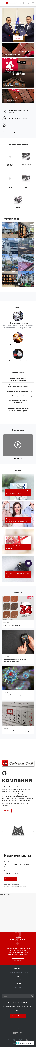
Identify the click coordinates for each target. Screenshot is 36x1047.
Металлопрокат (26, 164)
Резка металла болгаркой (18, 361)
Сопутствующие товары (10, 186)
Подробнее (6, 810)
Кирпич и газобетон (10, 164)
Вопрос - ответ (18, 990)
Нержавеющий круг (26, 186)
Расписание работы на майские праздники (17, 731)
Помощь (18, 983)
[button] (15, 458)
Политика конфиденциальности (18, 972)
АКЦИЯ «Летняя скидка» (11, 625)
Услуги (18, 976)
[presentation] (7, 27)
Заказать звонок (10, 879)
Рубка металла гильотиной (18, 323)
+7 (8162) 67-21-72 (11, 873)
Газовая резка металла (18, 345)
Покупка (18, 987)
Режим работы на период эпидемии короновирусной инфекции (15, 696)
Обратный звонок (18, 1016)
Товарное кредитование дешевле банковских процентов (14, 660)
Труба (18, 207)
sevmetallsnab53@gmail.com (15, 887)
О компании (18, 968)
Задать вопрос (18, 960)
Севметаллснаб (18, 980)
